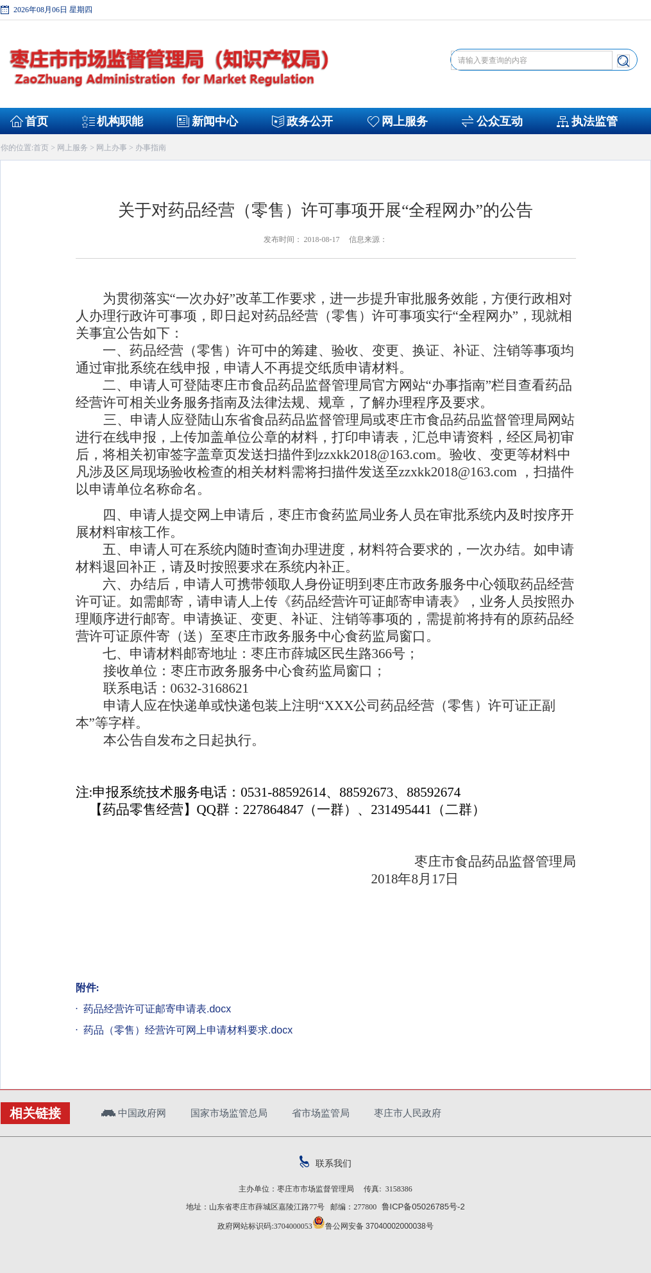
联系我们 (325, 1163)
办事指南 (150, 147)
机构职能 (120, 121)
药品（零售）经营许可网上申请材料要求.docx (187, 1030)
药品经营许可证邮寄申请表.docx (156, 1008)
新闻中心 (215, 121)
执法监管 (594, 121)
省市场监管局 (321, 1112)
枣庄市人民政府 (407, 1112)
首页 (36, 121)
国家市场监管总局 (228, 1112)
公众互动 (500, 121)
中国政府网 (133, 1112)
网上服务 (405, 121)
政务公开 (310, 121)
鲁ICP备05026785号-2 (420, 1206)
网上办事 (111, 147)
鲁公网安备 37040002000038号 (373, 1226)
